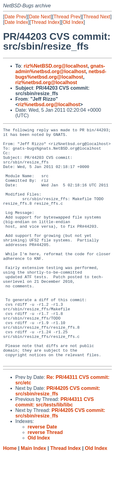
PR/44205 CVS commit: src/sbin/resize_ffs (57, 437)
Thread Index (45, 22)
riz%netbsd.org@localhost (46, 82)
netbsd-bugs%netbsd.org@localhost (60, 74)
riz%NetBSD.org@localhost (56, 66)
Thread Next (96, 16)
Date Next (40, 16)
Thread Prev (67, 16)
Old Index (73, 22)
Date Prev (15, 16)
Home (10, 495)
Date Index (16, 22)
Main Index (33, 495)
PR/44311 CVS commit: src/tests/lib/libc (54, 448)
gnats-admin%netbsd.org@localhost (60, 68)
